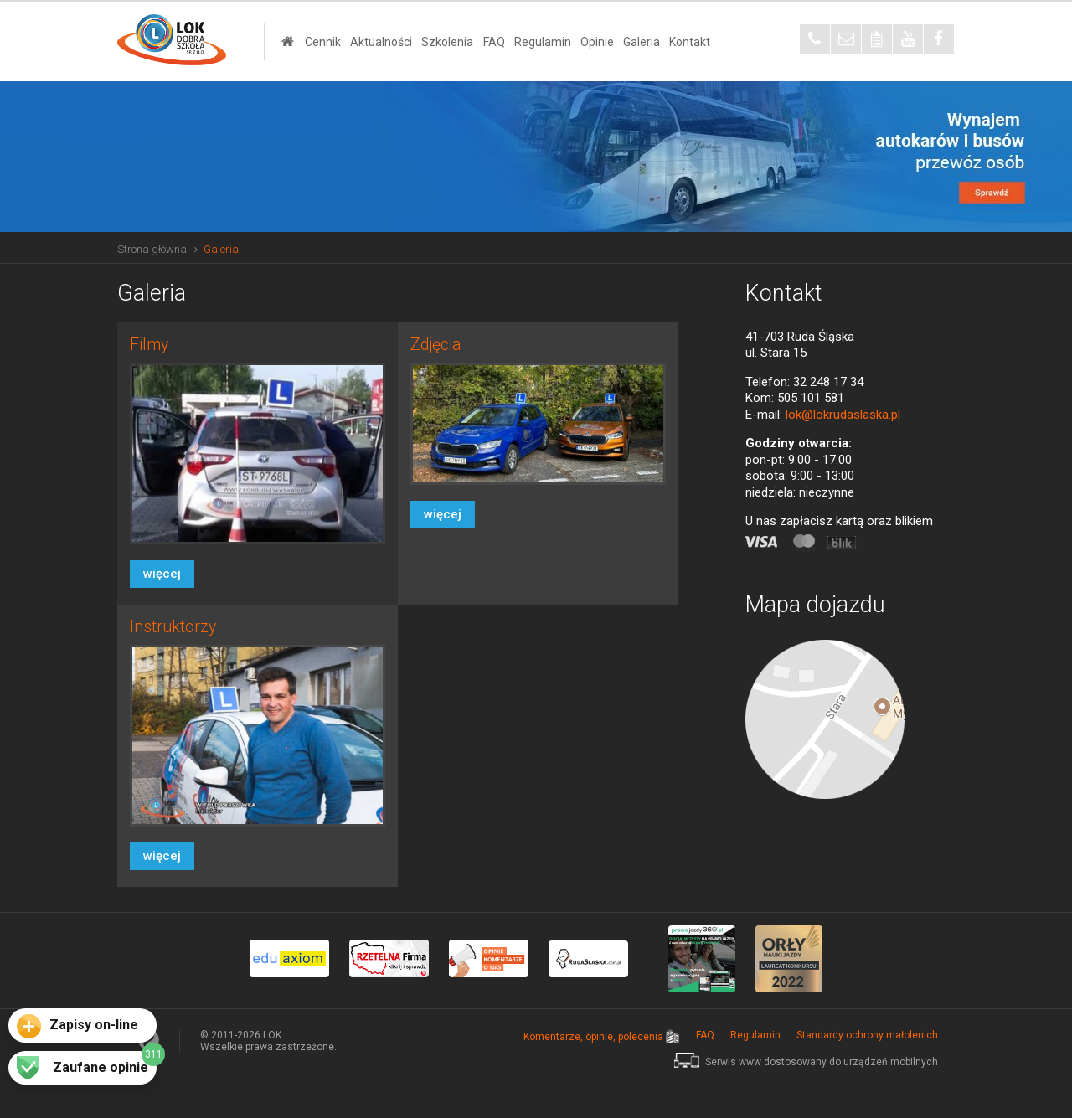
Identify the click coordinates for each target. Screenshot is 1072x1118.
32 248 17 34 (828, 381)
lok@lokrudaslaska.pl (843, 414)
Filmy (149, 344)
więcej (162, 573)
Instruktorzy (173, 626)
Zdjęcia (435, 344)
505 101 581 (810, 397)
